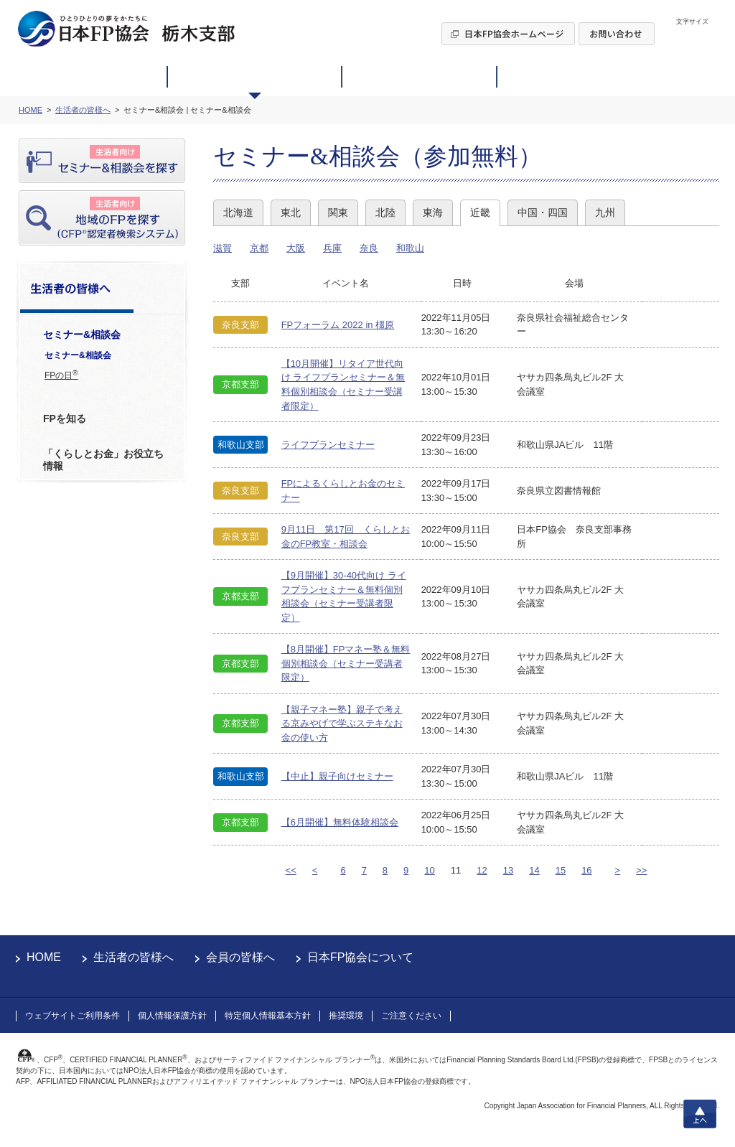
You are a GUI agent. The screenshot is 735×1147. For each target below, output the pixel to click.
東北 (291, 212)
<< (291, 870)
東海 (433, 212)
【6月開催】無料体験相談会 (339, 822)
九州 (605, 212)
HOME (44, 957)
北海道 (238, 212)
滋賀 (222, 248)
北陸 (385, 212)
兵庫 (332, 248)
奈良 (369, 248)
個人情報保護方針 (172, 1016)
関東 (338, 212)
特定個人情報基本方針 (268, 1016)
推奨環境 (346, 1016)
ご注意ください (411, 1016)
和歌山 (410, 248)
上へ (700, 1114)
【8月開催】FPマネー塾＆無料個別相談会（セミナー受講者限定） (346, 663)
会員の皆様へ (240, 957)
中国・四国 (543, 212)
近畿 (480, 212)
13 (508, 870)
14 (534, 870)
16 (586, 870)
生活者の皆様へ (133, 957)
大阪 (295, 248)
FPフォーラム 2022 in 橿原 (338, 324)
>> (641, 870)
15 (561, 870)
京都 (259, 248)
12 (482, 870)
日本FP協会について (360, 957)
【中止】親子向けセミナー (337, 776)
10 (429, 870)
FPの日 (61, 374)
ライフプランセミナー (328, 444)
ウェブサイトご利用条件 (72, 1016)
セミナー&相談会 (78, 355)
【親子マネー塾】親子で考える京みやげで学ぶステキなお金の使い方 (342, 723)
